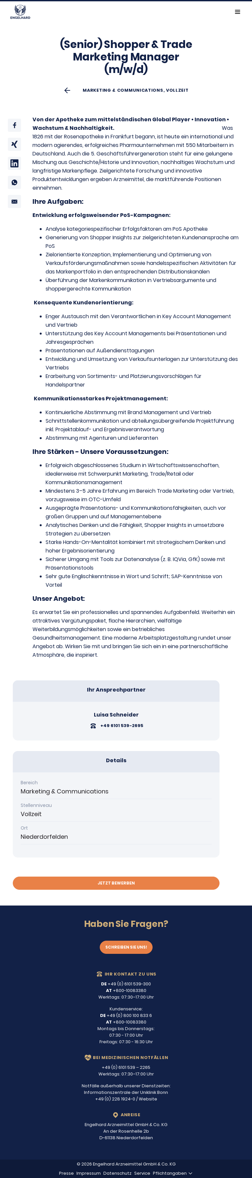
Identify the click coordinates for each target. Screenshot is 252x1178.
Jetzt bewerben (116, 883)
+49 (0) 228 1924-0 (115, 1099)
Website (148, 1099)
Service (142, 1173)
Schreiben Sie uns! (126, 947)
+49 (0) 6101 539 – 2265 (126, 1067)
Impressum (88, 1173)
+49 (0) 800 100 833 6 (126, 1015)
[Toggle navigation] (238, 12)
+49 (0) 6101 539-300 (126, 984)
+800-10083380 (126, 990)
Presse (66, 1173)
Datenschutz (117, 1173)
